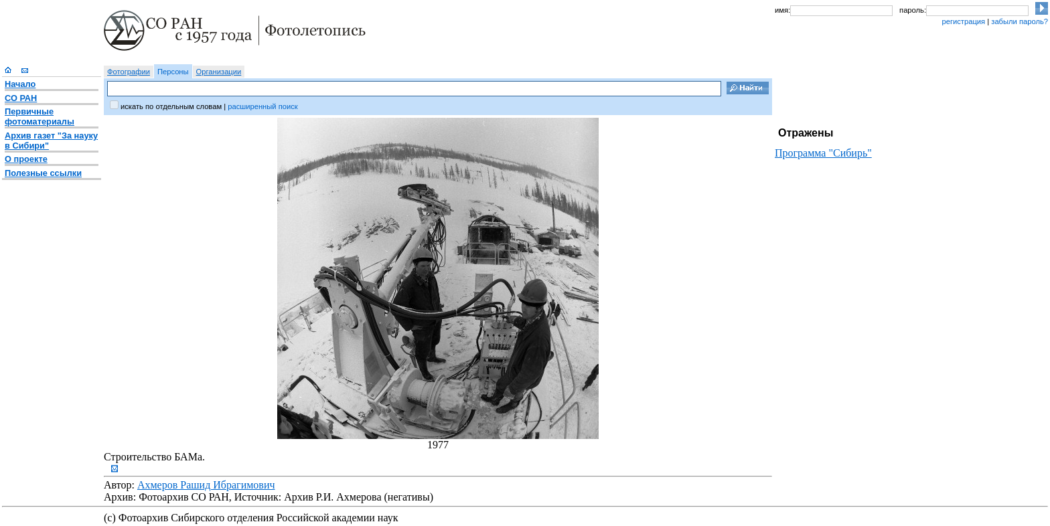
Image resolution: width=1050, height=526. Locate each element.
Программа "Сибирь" (823, 153)
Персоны (173, 72)
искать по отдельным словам (171, 106)
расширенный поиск (262, 106)
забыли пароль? (1019, 21)
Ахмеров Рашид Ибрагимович (206, 485)
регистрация (963, 21)
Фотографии (128, 72)
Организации (219, 72)
